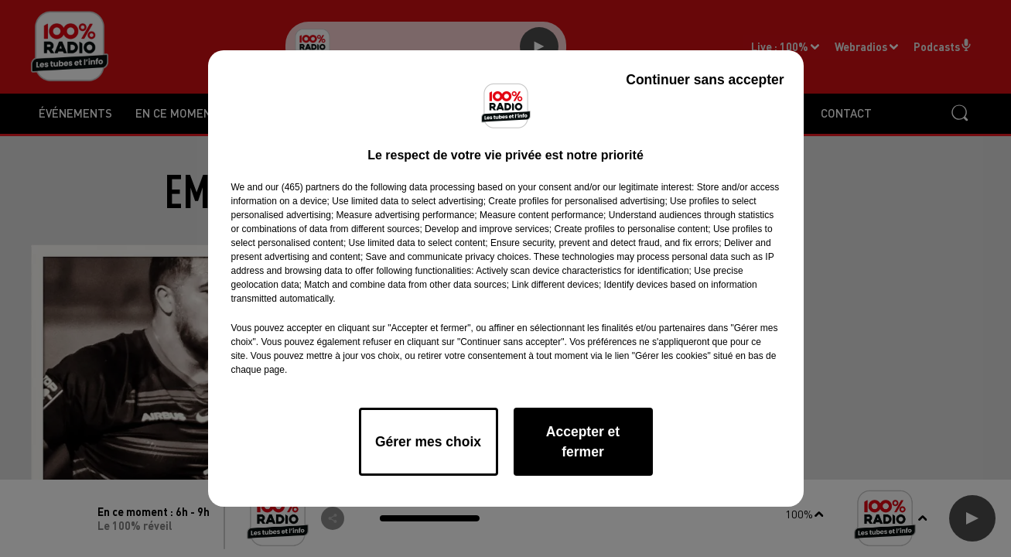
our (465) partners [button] (302, 187)
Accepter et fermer (583, 442)
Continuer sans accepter (705, 79)
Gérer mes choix (428, 441)
